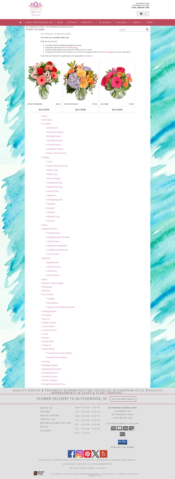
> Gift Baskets (46, 287)
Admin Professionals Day (39, 22)
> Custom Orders (48, 326)
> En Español (46, 315)
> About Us (45, 319)
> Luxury (44, 334)
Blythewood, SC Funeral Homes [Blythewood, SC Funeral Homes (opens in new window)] (53, 460)
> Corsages (50, 298)
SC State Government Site (100, 464)
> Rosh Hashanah (52, 178)
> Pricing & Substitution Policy (53, 384)
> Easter (48, 161)
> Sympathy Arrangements (56, 245)
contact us (89, 56)
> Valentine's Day (52, 216)
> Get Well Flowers (53, 144)
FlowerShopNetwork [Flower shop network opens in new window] (89, 474)
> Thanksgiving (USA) (53, 199)
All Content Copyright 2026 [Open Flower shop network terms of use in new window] (64, 474)
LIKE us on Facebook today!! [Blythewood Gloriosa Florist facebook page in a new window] (82, 468)
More (151, 22)
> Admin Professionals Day (56, 166)
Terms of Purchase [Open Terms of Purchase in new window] (128, 474)
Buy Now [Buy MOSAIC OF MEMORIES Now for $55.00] (44, 109)
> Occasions (46, 123)
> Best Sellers (46, 120)
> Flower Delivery (48, 349)
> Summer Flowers (53, 266)
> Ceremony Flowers (49, 373)
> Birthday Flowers (53, 136)
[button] (143, 13)
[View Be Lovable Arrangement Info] (117, 81)
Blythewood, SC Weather (74, 464)
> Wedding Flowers (48, 311)
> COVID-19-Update (49, 380)
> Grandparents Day (53, 182)
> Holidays (45, 157)
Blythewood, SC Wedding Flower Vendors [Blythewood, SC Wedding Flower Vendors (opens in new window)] (116, 460)
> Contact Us (46, 345)
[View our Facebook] (71, 457)
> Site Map (45, 361)
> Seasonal (45, 258)
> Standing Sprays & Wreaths (57, 237)
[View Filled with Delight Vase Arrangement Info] (80, 81)
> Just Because (51, 127)
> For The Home (52, 254)
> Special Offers (47, 341)
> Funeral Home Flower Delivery (58, 353)
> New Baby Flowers (54, 140)
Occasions (105, 22)
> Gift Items (45, 290)
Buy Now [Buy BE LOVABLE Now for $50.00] (117, 109)
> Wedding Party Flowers (51, 369)
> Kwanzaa (50, 208)
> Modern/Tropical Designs (52, 283)
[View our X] (95, 457)
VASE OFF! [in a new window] (101, 468)
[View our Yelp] (103, 457)
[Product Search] (132, 29)
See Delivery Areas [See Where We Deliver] (123, 399)
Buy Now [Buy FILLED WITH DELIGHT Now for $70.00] (80, 109)
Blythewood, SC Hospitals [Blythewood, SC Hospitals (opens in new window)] (82, 460)
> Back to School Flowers (56, 153)
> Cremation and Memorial (56, 250)
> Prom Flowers (47, 294)
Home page (73, 47)
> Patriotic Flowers (48, 322)
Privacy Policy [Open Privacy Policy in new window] (109, 474)
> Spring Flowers (52, 262)
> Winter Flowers (52, 275)
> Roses (44, 225)
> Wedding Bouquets (49, 365)
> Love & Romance (49, 330)
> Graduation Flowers (54, 149)
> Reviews (45, 337)
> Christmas (50, 212)
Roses (60, 22)
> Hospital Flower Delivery (56, 357)
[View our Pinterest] (87, 457)
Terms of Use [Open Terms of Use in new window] (94, 475)
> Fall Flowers (51, 271)
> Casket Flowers (52, 241)
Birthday (72, 22)
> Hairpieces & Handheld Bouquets (60, 307)
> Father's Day (51, 174)
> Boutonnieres (51, 303)
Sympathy (88, 22)
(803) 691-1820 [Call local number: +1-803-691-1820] (143, 7)
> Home (44, 116)
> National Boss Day (54, 187)
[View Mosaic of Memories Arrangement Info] (44, 81)
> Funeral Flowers (52, 233)
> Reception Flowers (49, 376)
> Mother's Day (51, 170)
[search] (147, 29)
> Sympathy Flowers (49, 228)
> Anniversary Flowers (54, 132)
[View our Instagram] (79, 457)
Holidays (123, 22)
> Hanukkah (50, 204)
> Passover (50, 220)
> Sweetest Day (51, 191)
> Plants (44, 279)
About (138, 22)
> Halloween (50, 195)
